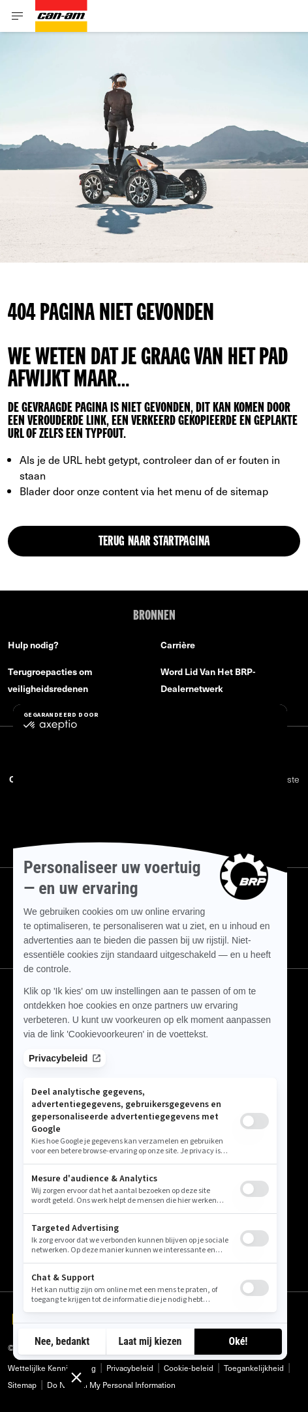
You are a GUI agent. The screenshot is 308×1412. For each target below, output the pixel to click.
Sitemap (22, 1384)
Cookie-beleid (188, 1368)
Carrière (178, 645)
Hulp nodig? (33, 645)
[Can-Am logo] (61, 16)
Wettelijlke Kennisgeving (52, 1368)
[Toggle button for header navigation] (17, 16)
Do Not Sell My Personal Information (111, 1384)
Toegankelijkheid (254, 1368)
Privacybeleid (129, 1368)
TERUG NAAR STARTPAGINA (154, 542)
